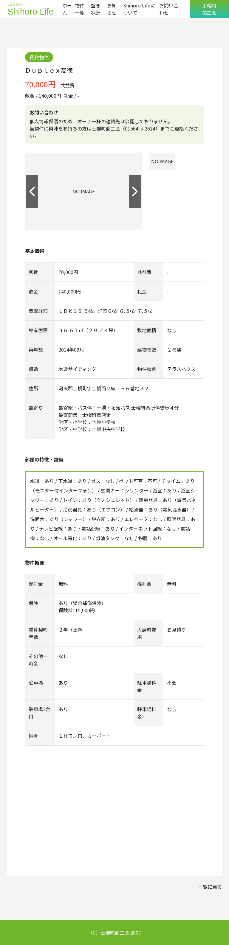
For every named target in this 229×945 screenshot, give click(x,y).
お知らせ (112, 9)
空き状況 (95, 9)
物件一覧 (79, 9)
